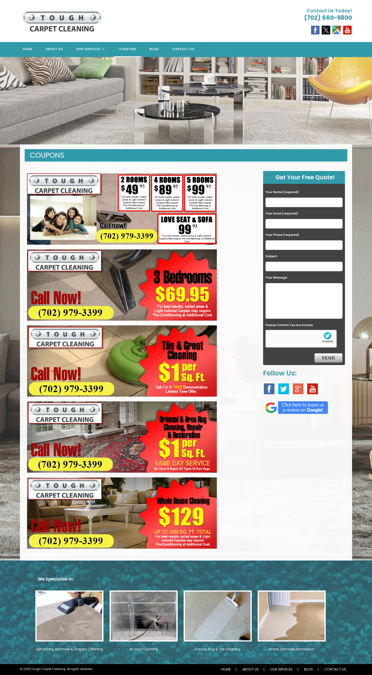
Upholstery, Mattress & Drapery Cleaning (69, 649)
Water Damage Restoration (292, 649)
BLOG (308, 669)
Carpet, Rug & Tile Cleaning (217, 649)
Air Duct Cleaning (143, 649)
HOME (226, 669)
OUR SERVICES (281, 669)
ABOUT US (250, 669)
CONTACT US (335, 669)
